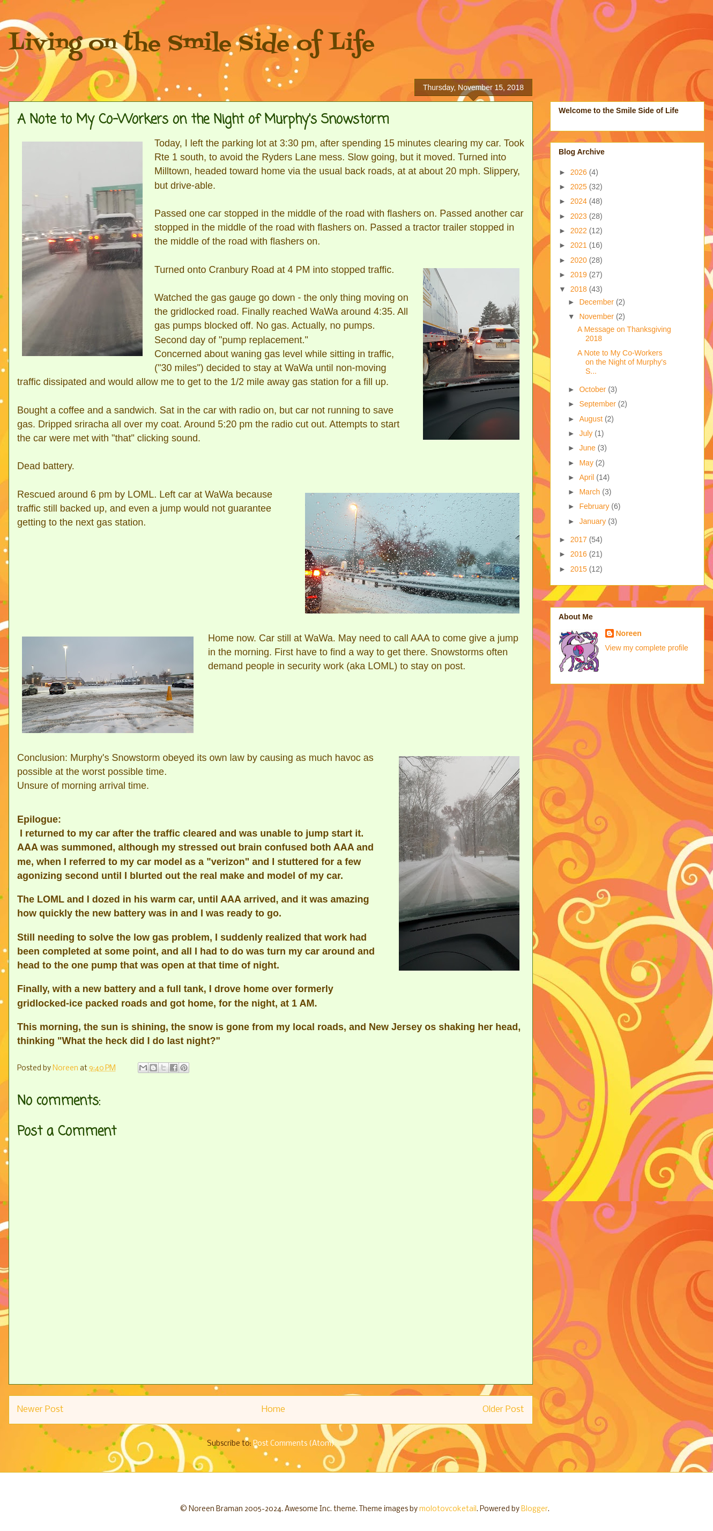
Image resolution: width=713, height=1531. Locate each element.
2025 (579, 186)
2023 (579, 216)
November (597, 316)
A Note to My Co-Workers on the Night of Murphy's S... (621, 362)
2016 (579, 554)
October (593, 389)
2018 (579, 289)
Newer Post (40, 1409)
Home (273, 1409)
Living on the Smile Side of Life (192, 44)
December (597, 302)
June (588, 447)
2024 (579, 201)
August (591, 419)
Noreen (629, 633)
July (587, 433)
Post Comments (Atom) (294, 1444)
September (598, 404)
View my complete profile (646, 648)
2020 (579, 260)
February (595, 506)
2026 (579, 172)
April (587, 477)
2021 (579, 245)
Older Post (503, 1409)
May (587, 462)
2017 (579, 539)
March (590, 491)
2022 (579, 230)
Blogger (534, 1509)
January (593, 521)
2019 (579, 274)
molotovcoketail (448, 1509)
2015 (579, 569)
